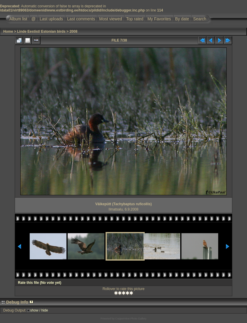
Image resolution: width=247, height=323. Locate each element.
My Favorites (159, 18)
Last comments (81, 18)
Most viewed (110, 18)
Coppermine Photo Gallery (130, 318)
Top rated (134, 18)
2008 (73, 31)
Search (199, 18)
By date (182, 18)
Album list (18, 18)
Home (8, 31)
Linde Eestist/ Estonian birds (41, 31)
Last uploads (51, 18)
